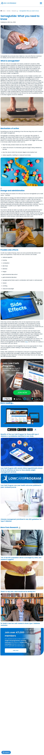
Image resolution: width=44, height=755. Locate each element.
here (26, 342)
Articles (8, 11)
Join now (15, 650)
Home (3, 11)
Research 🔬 (15, 11)
